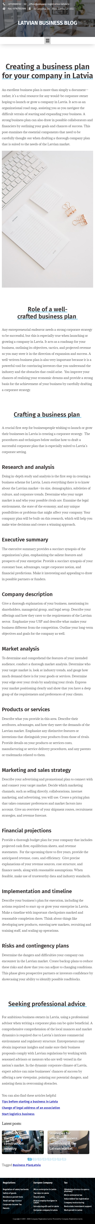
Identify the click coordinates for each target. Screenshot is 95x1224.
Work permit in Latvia (73, 1210)
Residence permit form (13, 1197)
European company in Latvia (45, 1210)
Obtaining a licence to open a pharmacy (76, 1190)
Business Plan (22, 1165)
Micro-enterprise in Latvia (45, 1189)
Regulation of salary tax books (16, 1189)
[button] (47, 40)
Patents (6, 1208)
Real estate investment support (78, 1206)
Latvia (36, 1165)
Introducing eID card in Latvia (46, 1206)
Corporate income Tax (12, 1204)
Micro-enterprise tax (73, 1195)
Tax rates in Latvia (41, 1193)
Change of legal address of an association (31, 1108)
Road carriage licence (12, 1201)
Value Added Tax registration (76, 1199)
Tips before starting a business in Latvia (30, 1101)
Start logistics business (18, 1114)
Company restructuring (74, 1203)
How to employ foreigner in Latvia (45, 1202)
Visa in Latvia (39, 1197)
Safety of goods (9, 1193)
